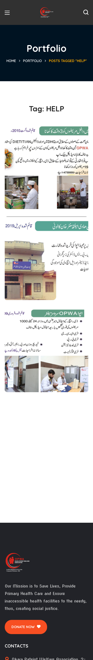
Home (11, 61)
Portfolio (32, 61)
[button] (85, 12)
